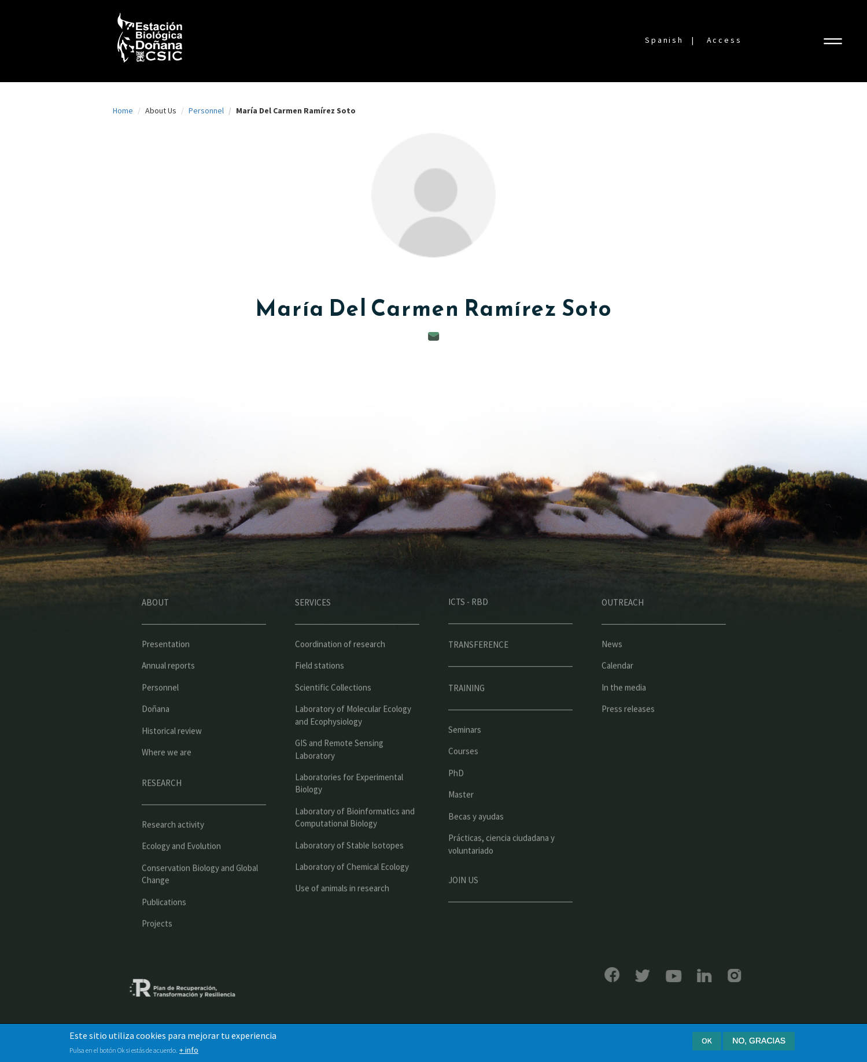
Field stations (319, 697)
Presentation (166, 675)
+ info (188, 1050)
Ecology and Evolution (181, 877)
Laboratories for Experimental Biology (349, 814)
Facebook (580, 974)
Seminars (464, 760)
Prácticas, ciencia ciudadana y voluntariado (501, 875)
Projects (157, 954)
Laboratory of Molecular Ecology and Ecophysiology (353, 746)
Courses (463, 782)
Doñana (155, 740)
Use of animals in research (342, 920)
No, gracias (758, 1040)
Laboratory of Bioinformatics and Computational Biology (355, 848)
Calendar (617, 697)
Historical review (172, 762)
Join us (463, 911)
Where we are (166, 783)
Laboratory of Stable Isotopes (349, 876)
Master (461, 826)
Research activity (173, 855)
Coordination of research (340, 675)
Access (724, 40)
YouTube (642, 976)
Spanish (664, 40)
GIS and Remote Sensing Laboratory (339, 780)
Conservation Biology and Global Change (200, 905)
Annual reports (168, 697)
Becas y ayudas (476, 847)
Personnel (206, 110)
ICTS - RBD (468, 633)
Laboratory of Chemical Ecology (352, 898)
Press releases (628, 740)
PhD (456, 804)
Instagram (702, 975)
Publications (164, 933)
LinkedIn (673, 975)
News (612, 675)
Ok (707, 1040)
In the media (624, 718)
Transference (478, 675)
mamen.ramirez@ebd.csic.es (434, 336)
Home (123, 110)
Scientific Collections (333, 718)
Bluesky (610, 975)
